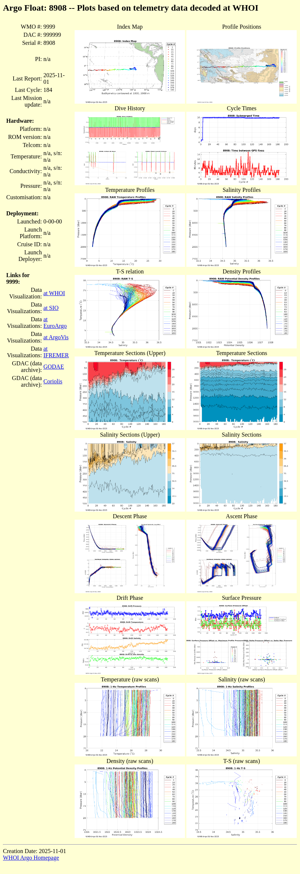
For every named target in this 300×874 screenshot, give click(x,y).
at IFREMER (56, 351)
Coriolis (53, 381)
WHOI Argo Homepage (31, 858)
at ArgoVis (56, 337)
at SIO (50, 308)
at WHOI (54, 293)
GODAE (53, 366)
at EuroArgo (55, 322)
